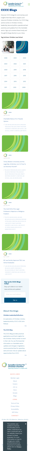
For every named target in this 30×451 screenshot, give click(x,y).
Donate (15, 393)
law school (14, 225)
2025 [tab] (15, 58)
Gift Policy (15, 412)
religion (7, 172)
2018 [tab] (24, 69)
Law (11, 178)
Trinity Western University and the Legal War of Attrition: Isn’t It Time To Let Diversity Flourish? (15, 164)
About (15, 381)
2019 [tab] (15, 69)
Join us (15, 387)
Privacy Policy (15, 406)
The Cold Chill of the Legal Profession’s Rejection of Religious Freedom (14, 211)
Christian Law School (17, 128)
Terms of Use (15, 403)
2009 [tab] (23, 87)
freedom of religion (11, 126)
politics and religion (11, 217)
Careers (15, 384)
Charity (12, 130)
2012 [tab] (24, 81)
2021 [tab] (24, 64)
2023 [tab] (5, 64)
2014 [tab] (5, 81)
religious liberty (21, 170)
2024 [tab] (24, 58)
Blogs (15, 396)
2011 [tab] (5, 87)
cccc (10, 112)
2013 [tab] (15, 81)
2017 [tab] (5, 75)
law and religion (10, 124)
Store (15, 390)
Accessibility (15, 409)
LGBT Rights (23, 130)
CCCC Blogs (9, 10)
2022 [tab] (15, 64)
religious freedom (20, 124)
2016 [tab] (15, 75)
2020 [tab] (5, 69)
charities (17, 130)
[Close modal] (25, 424)
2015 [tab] (24, 75)
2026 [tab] (5, 58)
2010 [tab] (14, 87)
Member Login (15, 378)
